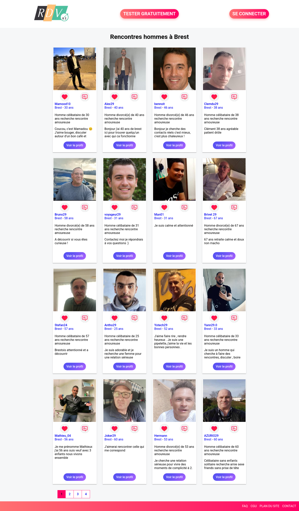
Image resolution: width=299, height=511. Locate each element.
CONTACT (289, 506)
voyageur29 (113, 214)
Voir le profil (74, 145)
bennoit (159, 104)
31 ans (118, 218)
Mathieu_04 (63, 436)
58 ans (69, 218)
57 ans (69, 329)
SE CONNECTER (249, 14)
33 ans (218, 329)
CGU (254, 506)
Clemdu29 (211, 104)
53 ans (168, 439)
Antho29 (110, 325)
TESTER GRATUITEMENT (149, 14)
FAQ (245, 506)
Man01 (159, 214)
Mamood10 (62, 104)
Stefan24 (61, 325)
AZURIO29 (211, 436)
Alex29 (109, 104)
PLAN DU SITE (269, 506)
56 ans (69, 439)
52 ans (168, 329)
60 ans (118, 439)
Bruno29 (60, 214)
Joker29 (110, 436)
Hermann (160, 436)
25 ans (118, 329)
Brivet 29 (210, 214)
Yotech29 (160, 325)
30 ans (69, 107)
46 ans (168, 107)
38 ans (218, 107)
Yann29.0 (210, 325)
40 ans (118, 107)
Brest (58, 107)
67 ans (218, 218)
